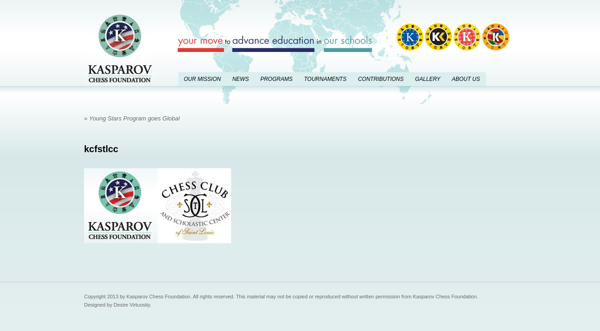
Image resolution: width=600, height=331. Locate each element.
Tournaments (325, 79)
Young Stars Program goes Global (132, 118)
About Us (466, 79)
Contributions (380, 79)
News (240, 79)
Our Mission (202, 79)
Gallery (427, 79)
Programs (276, 79)
